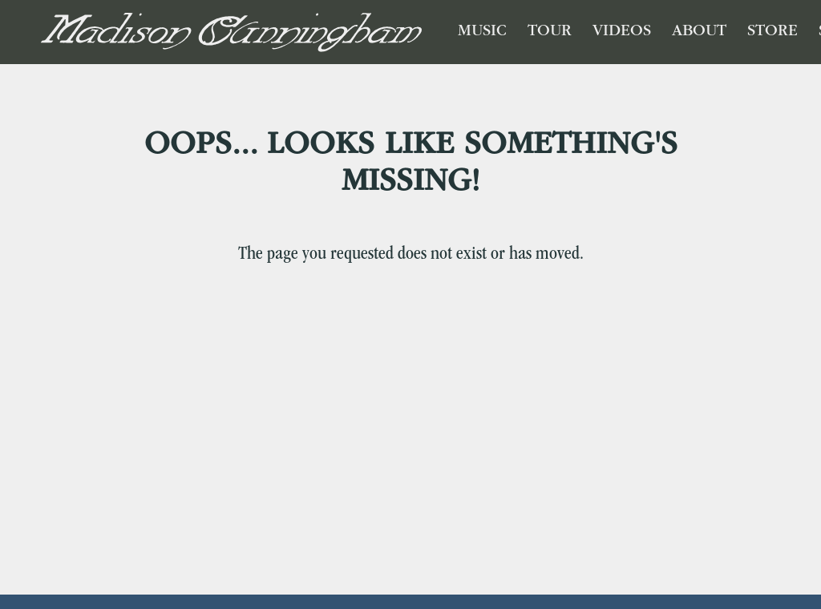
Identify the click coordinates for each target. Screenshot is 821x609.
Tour (550, 32)
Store (772, 32)
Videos (621, 32)
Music (482, 32)
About (699, 32)
